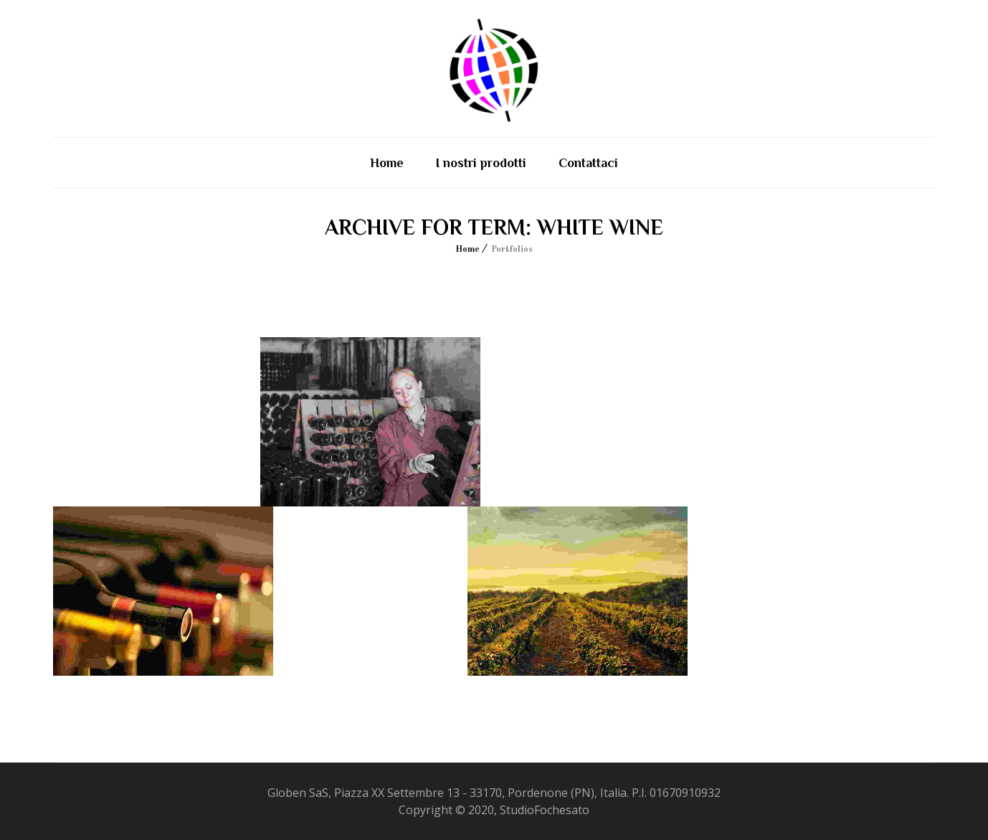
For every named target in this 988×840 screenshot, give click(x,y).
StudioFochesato (544, 810)
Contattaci (588, 163)
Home (387, 163)
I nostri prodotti (481, 163)
